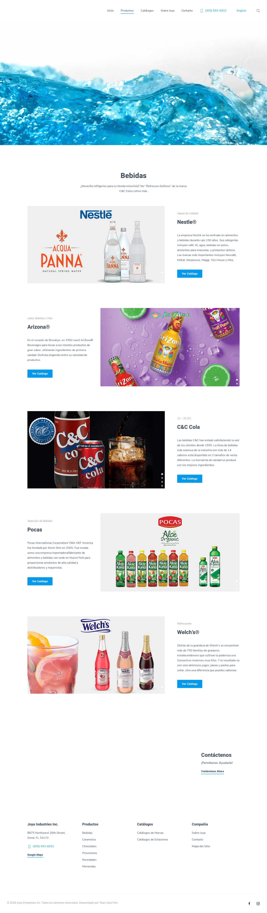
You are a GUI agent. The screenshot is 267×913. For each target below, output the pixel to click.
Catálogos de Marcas (150, 833)
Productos (127, 11)
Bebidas (87, 833)
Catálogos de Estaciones (152, 840)
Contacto (187, 11)
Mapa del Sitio (201, 846)
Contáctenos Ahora (212, 771)
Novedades (89, 860)
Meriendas (89, 866)
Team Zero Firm (108, 903)
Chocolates (89, 846)
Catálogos (147, 11)
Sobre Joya (167, 11)
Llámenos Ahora (22, 771)
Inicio (110, 11)
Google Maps (35, 855)
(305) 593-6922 (213, 11)
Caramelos (89, 840)
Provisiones (89, 853)
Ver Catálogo (190, 274)
